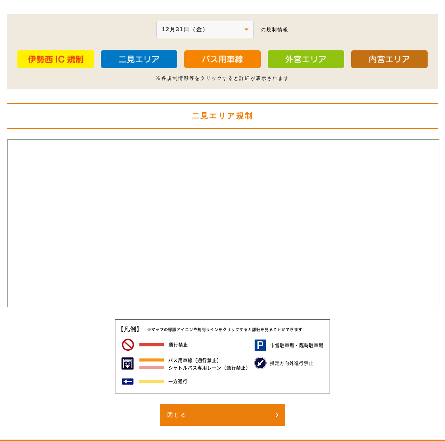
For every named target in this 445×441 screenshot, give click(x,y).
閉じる (177, 415)
